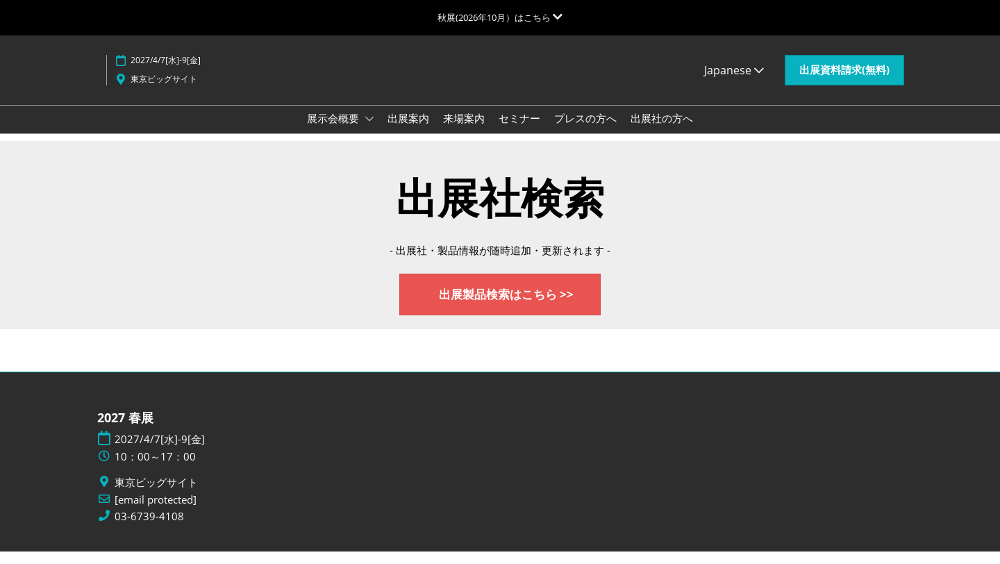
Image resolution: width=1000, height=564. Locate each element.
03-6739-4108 (149, 529)
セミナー (519, 131)
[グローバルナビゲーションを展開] (500, 17)
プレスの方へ (585, 131)
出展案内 (408, 131)
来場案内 (464, 131)
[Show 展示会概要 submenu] (369, 132)
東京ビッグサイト (164, 92)
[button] (844, 83)
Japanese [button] (734, 83)
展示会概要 (334, 131)
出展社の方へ (662, 131)
